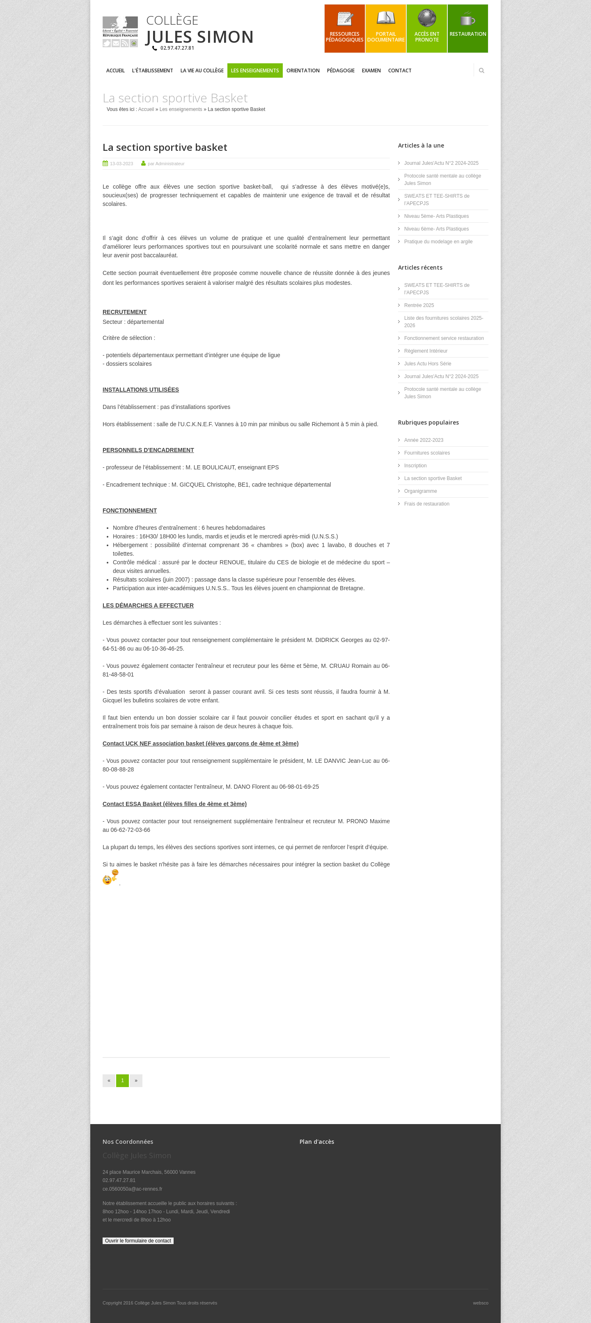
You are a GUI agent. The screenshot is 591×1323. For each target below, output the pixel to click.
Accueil (115, 70)
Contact (400, 70)
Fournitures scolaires (427, 453)
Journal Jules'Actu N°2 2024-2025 (441, 163)
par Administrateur (166, 163)
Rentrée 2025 (419, 305)
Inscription (415, 466)
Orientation (303, 70)
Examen (371, 70)
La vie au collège (202, 70)
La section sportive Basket (433, 478)
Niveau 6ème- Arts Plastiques (436, 229)
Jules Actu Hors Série (427, 364)
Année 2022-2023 (423, 440)
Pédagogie (341, 70)
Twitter (107, 43)
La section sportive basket (165, 147)
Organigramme (420, 491)
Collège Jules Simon (156, 1302)
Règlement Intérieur (425, 351)
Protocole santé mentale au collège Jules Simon (442, 179)
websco (480, 1302)
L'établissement (152, 70)
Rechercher (481, 70)
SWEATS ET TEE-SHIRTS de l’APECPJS (437, 199)
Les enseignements (255, 70)
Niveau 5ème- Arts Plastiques (436, 216)
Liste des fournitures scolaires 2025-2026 (443, 321)
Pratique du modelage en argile (438, 242)
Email (116, 43)
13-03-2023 (121, 163)
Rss (125, 43)
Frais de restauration (426, 504)
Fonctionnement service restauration (444, 338)
